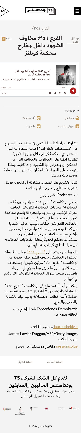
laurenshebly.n (65, 327)
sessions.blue (66, 346)
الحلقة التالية (25, 362)
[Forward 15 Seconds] (59, 93)
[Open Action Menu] (4, 93)
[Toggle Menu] (77, 11)
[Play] (73, 90)
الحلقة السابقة (54, 362)
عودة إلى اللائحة (75, 40)
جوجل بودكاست (66, 126)
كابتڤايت (31, 126)
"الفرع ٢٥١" (36, 252)
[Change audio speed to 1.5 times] (54, 93)
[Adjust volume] (49, 93)
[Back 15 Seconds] (64, 93)
